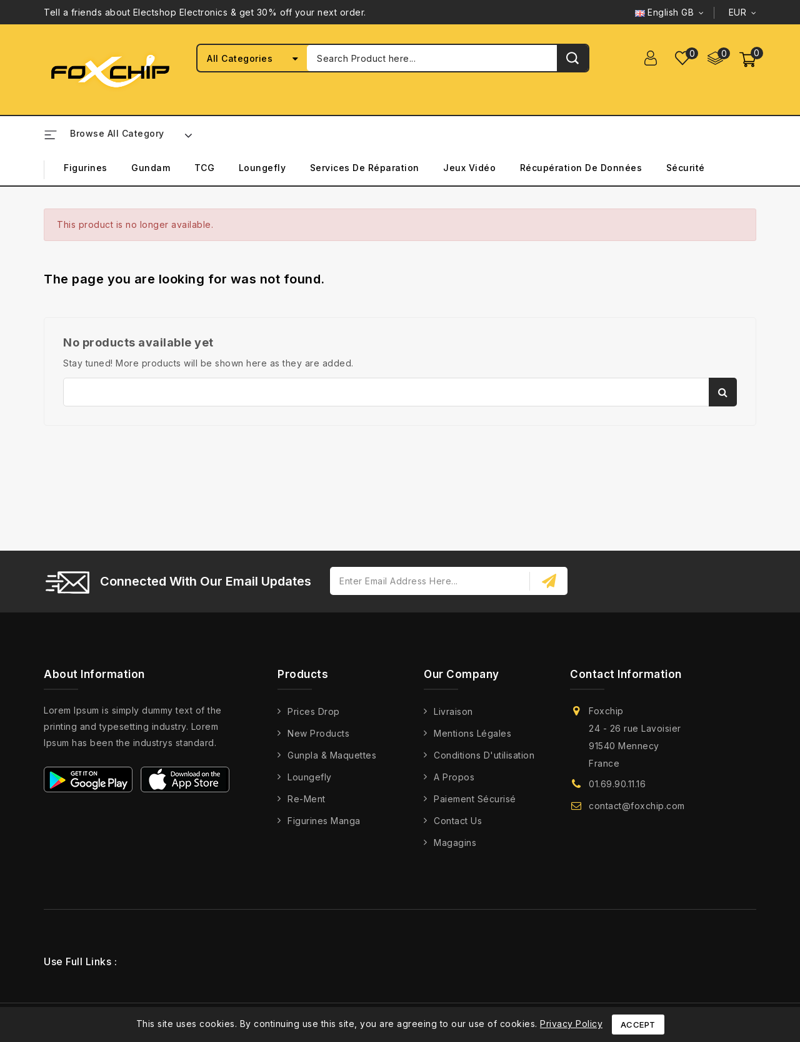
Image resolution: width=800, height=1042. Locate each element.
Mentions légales (472, 733)
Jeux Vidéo (469, 167)
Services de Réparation (364, 167)
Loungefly (262, 167)
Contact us (458, 820)
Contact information (626, 674)
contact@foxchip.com (637, 805)
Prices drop (314, 711)
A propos (454, 777)
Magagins (455, 842)
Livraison (453, 711)
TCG (204, 167)
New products (318, 733)
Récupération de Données (581, 167)
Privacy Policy (571, 1023)
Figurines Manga (324, 820)
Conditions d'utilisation (484, 755)
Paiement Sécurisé (475, 799)
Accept (638, 1025)
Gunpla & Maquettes (332, 755)
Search (723, 392)
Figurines (86, 167)
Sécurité (685, 167)
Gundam (150, 167)
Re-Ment (307, 799)
